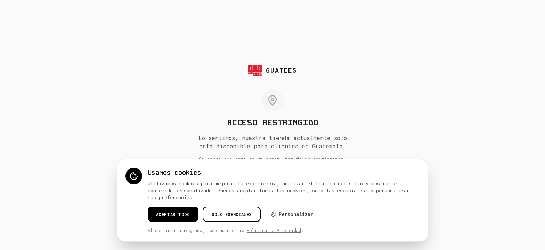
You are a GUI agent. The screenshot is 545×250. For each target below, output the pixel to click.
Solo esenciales (232, 214)
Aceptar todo (173, 214)
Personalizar (291, 214)
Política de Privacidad (274, 230)
